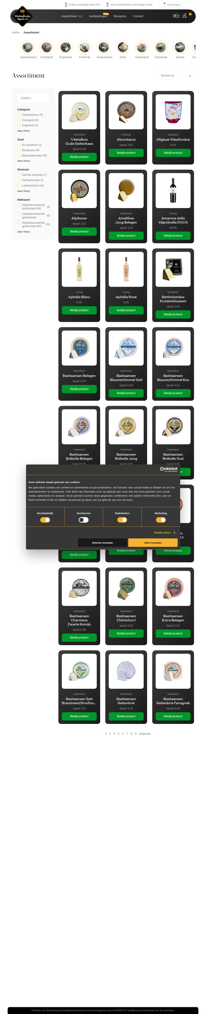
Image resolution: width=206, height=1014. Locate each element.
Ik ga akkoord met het (133, 972)
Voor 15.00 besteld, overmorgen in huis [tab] (56, 892)
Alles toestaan (153, 542)
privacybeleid (146, 971)
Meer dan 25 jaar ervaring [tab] (47, 857)
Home (16, 32)
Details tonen (162, 532)
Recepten (120, 16)
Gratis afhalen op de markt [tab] (47, 909)
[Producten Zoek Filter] (33, 98)
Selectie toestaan (102, 542)
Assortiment (71, 16)
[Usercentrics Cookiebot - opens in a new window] (163, 469)
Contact (138, 16)
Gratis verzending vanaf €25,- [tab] (50, 874)
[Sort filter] (176, 76)
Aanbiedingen (98, 16)
